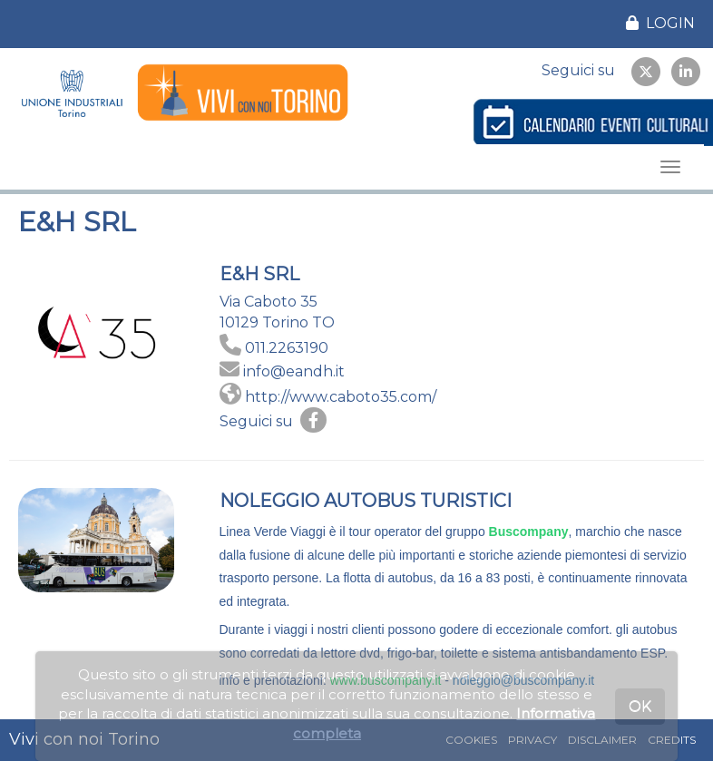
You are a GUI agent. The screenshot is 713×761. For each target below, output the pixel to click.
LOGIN (660, 23)
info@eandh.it (294, 371)
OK (640, 706)
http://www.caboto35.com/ (340, 396)
